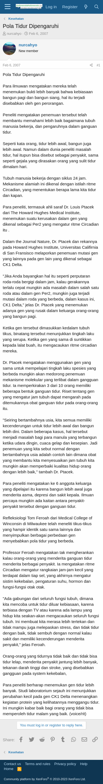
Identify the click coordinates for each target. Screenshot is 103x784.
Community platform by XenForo (45, 779)
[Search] (96, 7)
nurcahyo (14, 34)
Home (8, 769)
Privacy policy (65, 764)
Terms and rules (37, 764)
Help (84, 764)
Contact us (12, 764)
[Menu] (7, 7)
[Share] (91, 65)
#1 (98, 65)
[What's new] (85, 7)
